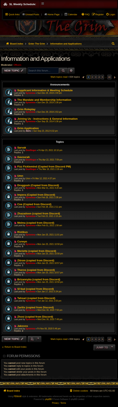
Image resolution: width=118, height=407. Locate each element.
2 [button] (92, 77)
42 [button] (109, 77)
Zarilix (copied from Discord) (35, 307)
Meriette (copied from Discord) (36, 251)
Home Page (54, 14)
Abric (28, 131)
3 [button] (95, 77)
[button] (82, 77)
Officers (17, 65)
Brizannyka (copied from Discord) (38, 279)
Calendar (72, 14)
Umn (20, 175)
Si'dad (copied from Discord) (35, 288)
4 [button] (99, 77)
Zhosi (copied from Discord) (35, 316)
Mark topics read (59, 77)
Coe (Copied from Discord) (34, 204)
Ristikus (22, 232)
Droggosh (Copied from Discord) (38, 185)
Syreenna (30, 93)
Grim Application (28, 128)
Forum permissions (23, 356)
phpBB (48, 399)
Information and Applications (35, 58)
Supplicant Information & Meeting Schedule (45, 90)
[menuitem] (110, 14)
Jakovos (22, 325)
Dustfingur (31, 150)
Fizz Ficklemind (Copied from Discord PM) (44, 166)
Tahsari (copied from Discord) (36, 298)
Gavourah (23, 157)
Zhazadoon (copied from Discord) (38, 213)
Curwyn (22, 241)
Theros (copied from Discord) (36, 269)
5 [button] (102, 77)
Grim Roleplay (26, 109)
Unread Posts (32, 14)
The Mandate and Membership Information (44, 99)
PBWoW (18, 396)
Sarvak (21, 147)
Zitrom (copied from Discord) (35, 260)
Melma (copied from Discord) (35, 222)
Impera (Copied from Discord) (36, 194)
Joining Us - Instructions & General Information (47, 118)
